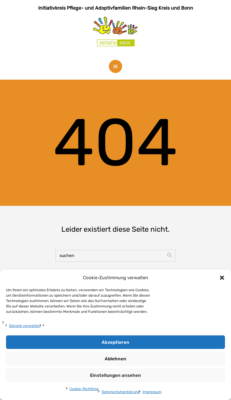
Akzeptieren (115, 342)
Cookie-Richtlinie (84, 389)
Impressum (152, 392)
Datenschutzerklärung (121, 392)
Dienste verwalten (24, 326)
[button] (222, 278)
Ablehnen (115, 359)
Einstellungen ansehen (115, 375)
